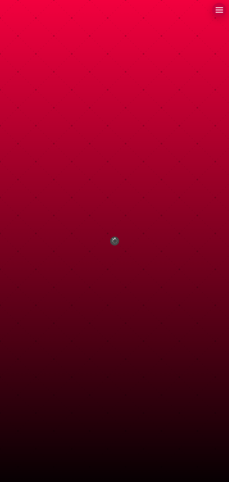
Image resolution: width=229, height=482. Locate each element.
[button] (219, 10)
